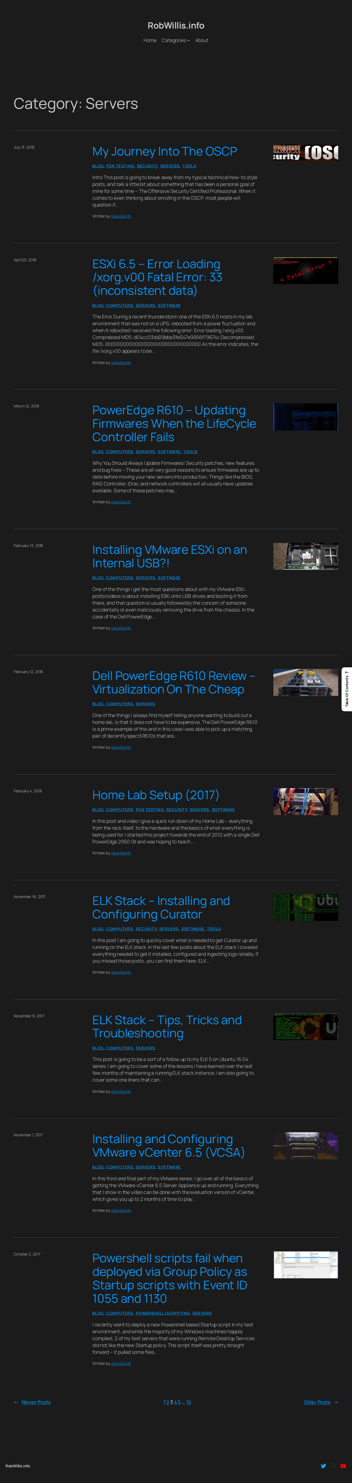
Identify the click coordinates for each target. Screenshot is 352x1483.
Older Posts (321, 1402)
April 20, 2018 (25, 259)
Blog (98, 165)
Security (147, 165)
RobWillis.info (176, 25)
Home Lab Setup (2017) (156, 795)
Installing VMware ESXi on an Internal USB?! (169, 556)
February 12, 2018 (28, 671)
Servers (170, 165)
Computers (119, 305)
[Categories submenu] (188, 40)
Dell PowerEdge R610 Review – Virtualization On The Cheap (174, 682)
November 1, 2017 (28, 1134)
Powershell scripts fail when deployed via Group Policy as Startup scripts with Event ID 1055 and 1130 (169, 1278)
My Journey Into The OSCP (164, 151)
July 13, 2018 (24, 147)
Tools (189, 165)
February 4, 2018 (28, 790)
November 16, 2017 (29, 896)
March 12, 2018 (26, 406)
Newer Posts (32, 1402)
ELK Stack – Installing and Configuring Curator (161, 907)
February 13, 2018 (28, 545)
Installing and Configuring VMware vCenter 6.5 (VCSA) (169, 1145)
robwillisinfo (121, 216)
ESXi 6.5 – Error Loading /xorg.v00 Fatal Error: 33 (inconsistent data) (157, 277)
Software (169, 305)
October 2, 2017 (27, 1254)
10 (188, 1402)
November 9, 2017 (29, 1015)
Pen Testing (120, 165)
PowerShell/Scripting (163, 1313)
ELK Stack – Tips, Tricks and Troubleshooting (167, 1026)
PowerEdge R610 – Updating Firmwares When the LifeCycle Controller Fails (174, 423)
